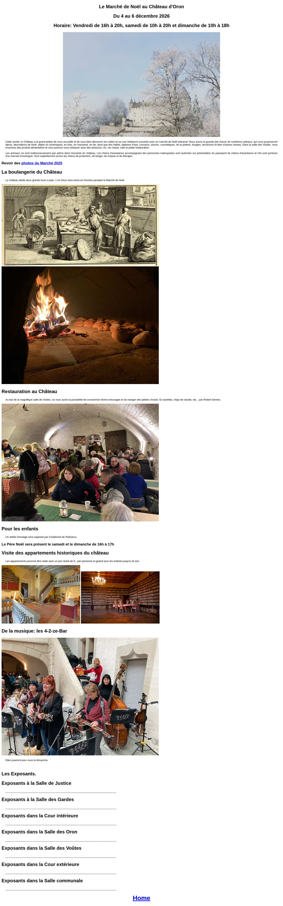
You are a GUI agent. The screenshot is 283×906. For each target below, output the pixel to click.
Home (141, 897)
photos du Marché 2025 (41, 163)
